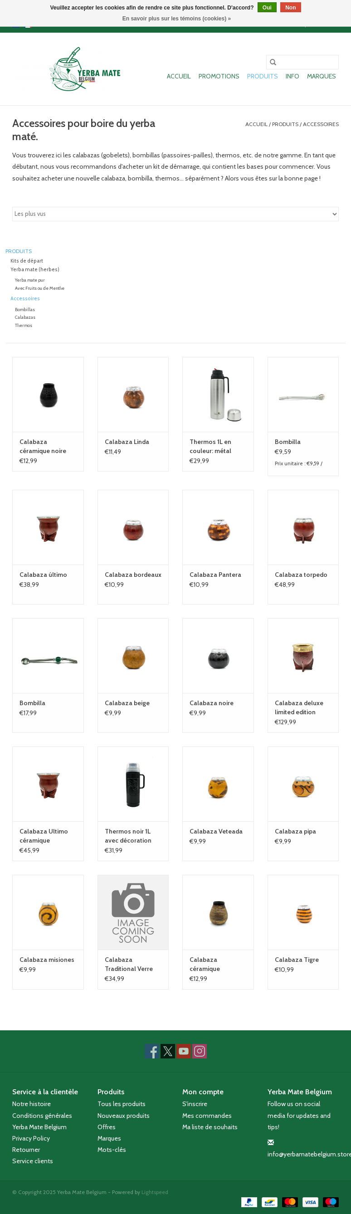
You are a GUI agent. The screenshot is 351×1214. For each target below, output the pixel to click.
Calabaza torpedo (301, 574)
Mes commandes (207, 1116)
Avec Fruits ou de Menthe (39, 288)
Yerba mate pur (30, 280)
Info (292, 76)
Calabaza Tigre (297, 960)
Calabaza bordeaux (133, 574)
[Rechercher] (302, 62)
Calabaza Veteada (216, 831)
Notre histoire (31, 1104)
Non (290, 8)
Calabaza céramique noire (43, 446)
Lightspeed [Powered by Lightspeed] (154, 1192)
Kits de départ (26, 261)
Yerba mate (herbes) (34, 270)
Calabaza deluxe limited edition (299, 707)
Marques (321, 76)
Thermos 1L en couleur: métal (210, 446)
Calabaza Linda (127, 442)
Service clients (32, 1161)
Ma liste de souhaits (210, 1127)
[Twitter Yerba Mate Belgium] (168, 1051)
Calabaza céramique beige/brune (207, 964)
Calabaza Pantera (215, 574)
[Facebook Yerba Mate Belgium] (152, 1051)
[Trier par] (175, 214)
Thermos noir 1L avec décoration (128, 835)
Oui (267, 8)
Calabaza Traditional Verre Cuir (129, 964)
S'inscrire (194, 1104)
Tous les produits (122, 1104)
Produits (262, 76)
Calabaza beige (127, 703)
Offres (107, 1127)
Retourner (26, 1150)
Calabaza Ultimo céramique (44, 835)
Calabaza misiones (47, 960)
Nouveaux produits (124, 1116)
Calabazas (25, 317)
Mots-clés (112, 1150)
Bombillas (25, 309)
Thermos (23, 325)
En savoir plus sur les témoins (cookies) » (176, 18)
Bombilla (288, 442)
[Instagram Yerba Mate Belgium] (199, 1051)
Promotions (219, 76)
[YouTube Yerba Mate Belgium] (183, 1051)
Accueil (179, 76)
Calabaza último (43, 574)
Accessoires (321, 124)
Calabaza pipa (295, 831)
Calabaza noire (212, 703)
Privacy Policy (31, 1138)
